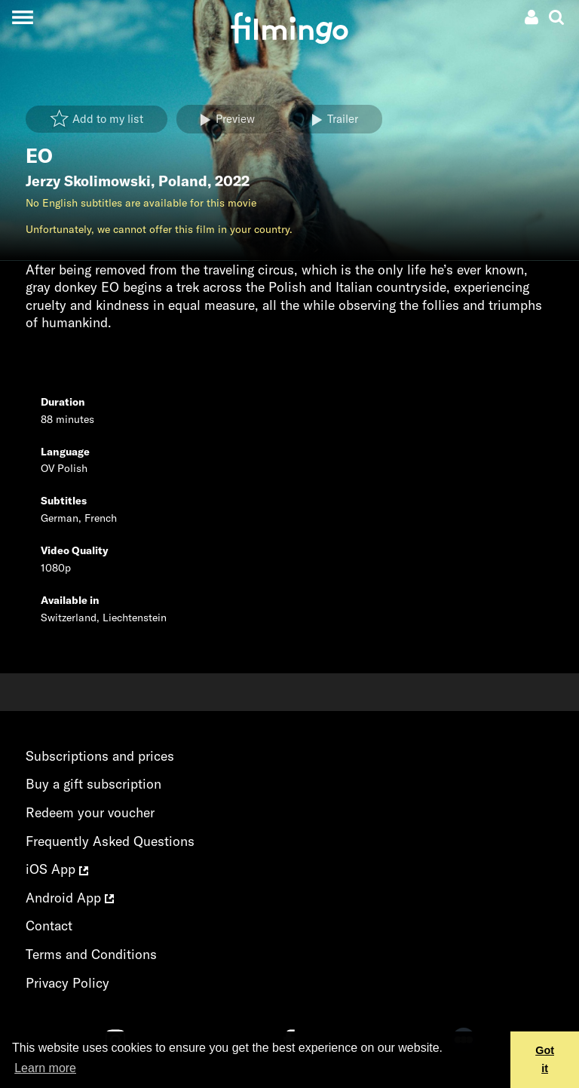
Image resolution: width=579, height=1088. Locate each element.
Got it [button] (544, 1059)
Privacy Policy (67, 982)
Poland (182, 181)
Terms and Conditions (91, 954)
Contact (49, 925)
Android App (70, 897)
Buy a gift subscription (93, 783)
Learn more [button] (45, 1068)
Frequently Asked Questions (110, 841)
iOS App (57, 869)
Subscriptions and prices (100, 756)
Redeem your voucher (90, 812)
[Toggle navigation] (22, 17)
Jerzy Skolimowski (88, 181)
